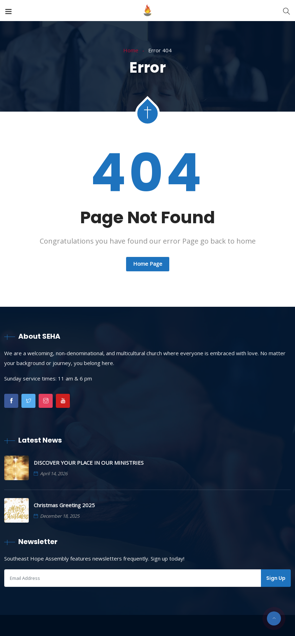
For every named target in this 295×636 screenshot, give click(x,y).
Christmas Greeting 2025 (64, 505)
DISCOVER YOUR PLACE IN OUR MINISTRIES (89, 462)
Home (130, 50)
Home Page (147, 263)
